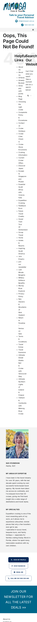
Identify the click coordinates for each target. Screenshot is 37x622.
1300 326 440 (29, 25)
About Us (6, 619)
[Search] (28, 95)
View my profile (19, 560)
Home (20, 238)
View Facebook (19, 566)
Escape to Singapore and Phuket (22, 176)
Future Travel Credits (21, 213)
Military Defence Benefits (21, 280)
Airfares (21, 78)
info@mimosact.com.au (26, 21)
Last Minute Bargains (21, 272)
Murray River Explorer (21, 288)
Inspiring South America (21, 251)
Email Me (19, 572)
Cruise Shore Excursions (22, 147)
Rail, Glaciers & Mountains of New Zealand (22, 307)
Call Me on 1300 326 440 (19, 578)
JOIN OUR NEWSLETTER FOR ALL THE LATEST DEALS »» (18, 599)
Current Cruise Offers (21, 160)
